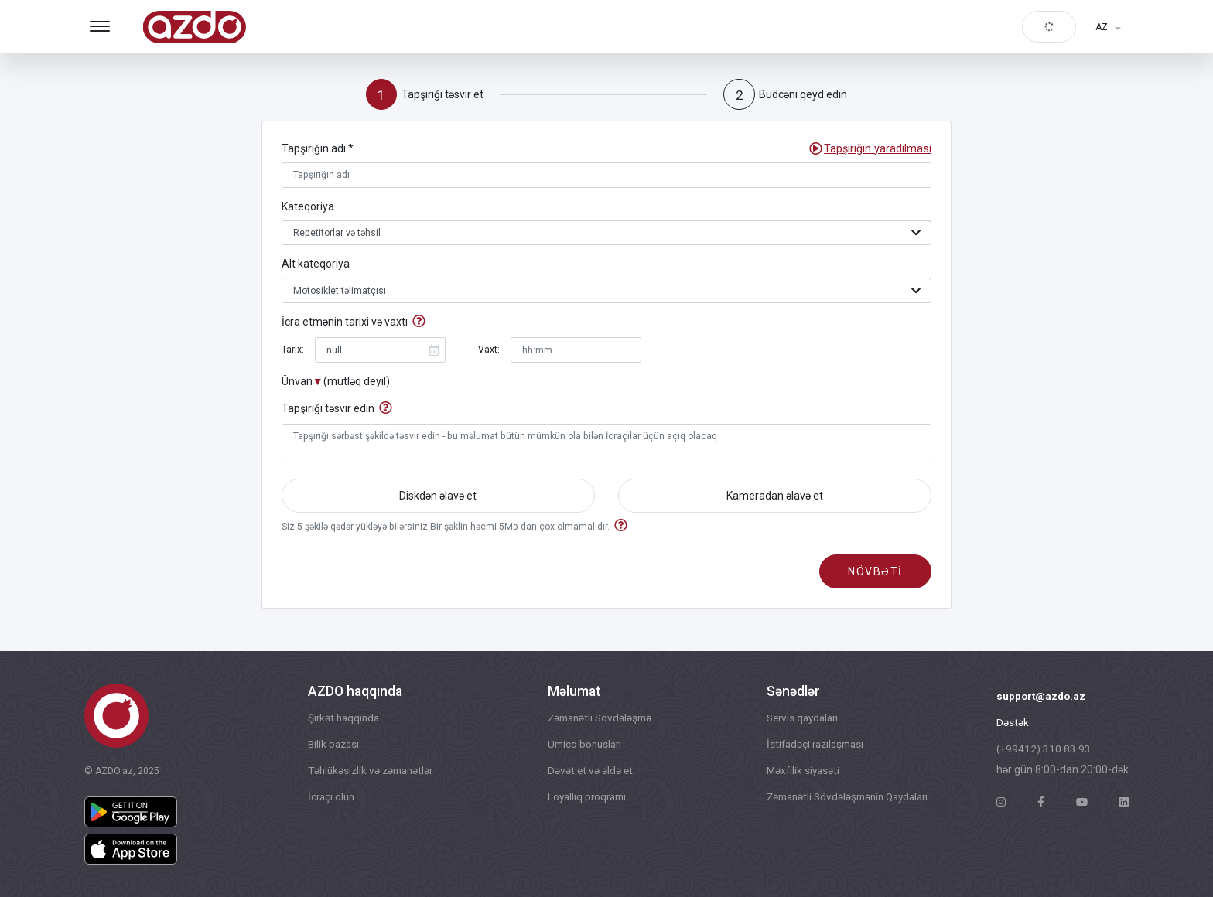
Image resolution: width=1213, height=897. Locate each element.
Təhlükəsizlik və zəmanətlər (370, 772)
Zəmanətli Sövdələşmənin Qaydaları (844, 799)
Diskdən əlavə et (438, 499)
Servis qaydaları (796, 718)
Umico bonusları (581, 745)
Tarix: (293, 351)
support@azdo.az (1042, 697)
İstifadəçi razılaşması (810, 745)
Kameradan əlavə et (774, 499)
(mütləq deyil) (356, 383)
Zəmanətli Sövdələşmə (597, 718)
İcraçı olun (329, 799)
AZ (1102, 27)
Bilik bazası (331, 745)
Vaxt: (489, 351)
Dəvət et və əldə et (585, 772)
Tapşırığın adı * (318, 149)
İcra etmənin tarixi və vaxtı (345, 325)
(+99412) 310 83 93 (1044, 751)
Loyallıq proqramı (584, 799)
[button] (878, 150)
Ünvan (297, 383)
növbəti (875, 576)
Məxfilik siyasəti (796, 772)
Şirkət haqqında (341, 718)
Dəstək (1012, 724)
